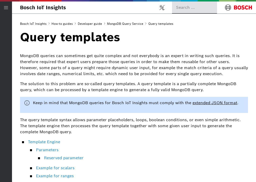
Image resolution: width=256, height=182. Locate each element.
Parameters (47, 149)
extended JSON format (214, 102)
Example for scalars (55, 167)
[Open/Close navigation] (6, 8)
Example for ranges (55, 175)
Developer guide (90, 24)
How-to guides (62, 24)
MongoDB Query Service (125, 24)
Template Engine (44, 141)
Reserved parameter (64, 157)
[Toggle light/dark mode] (162, 8)
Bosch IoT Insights (43, 7)
